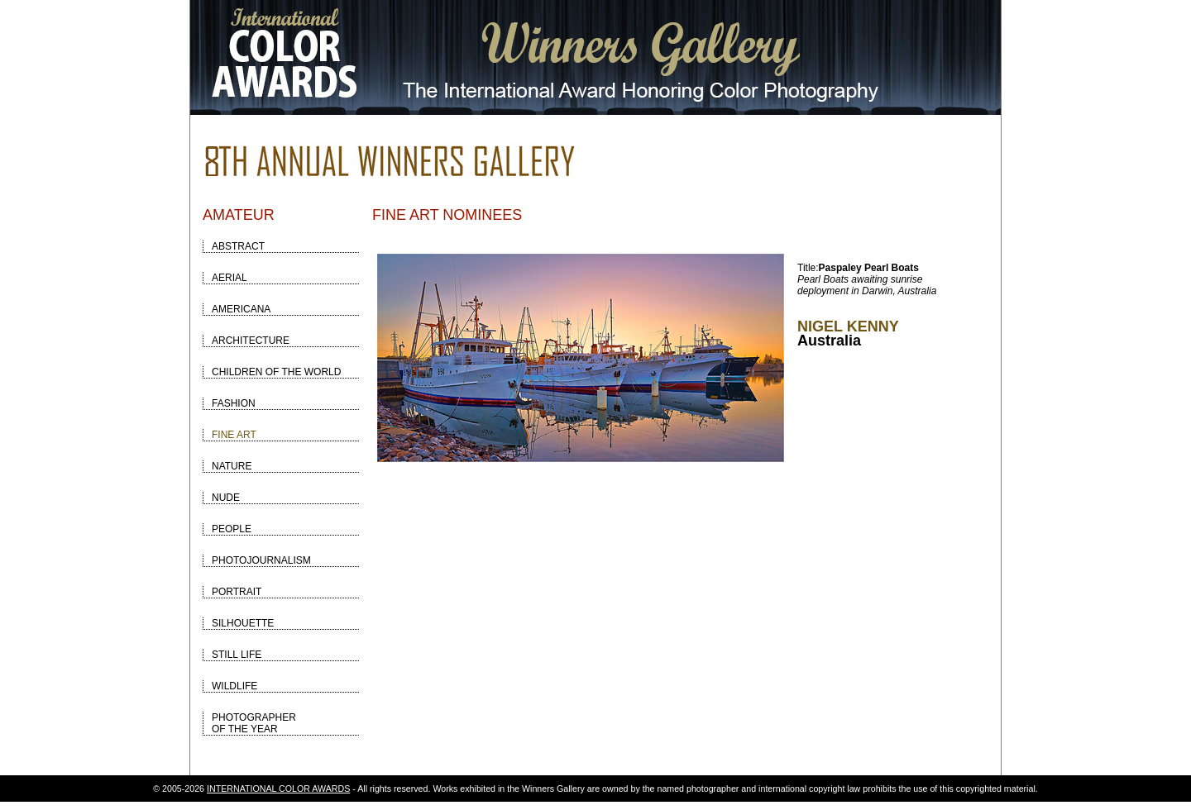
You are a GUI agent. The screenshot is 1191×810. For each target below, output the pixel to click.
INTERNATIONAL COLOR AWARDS (278, 788)
